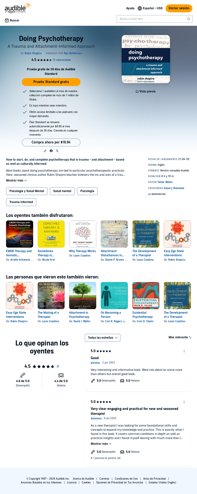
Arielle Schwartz (20, 259)
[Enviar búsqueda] (189, 19)
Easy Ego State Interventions (174, 253)
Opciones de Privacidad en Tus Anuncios (119, 482)
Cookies (86, 482)
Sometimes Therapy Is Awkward (45, 255)
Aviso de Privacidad (154, 478)
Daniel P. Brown (114, 259)
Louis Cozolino (81, 255)
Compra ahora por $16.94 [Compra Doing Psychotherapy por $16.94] (51, 142)
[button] (45, 150)
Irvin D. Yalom (145, 321)
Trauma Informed (21, 202)
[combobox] (154, 19)
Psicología (87, 191)
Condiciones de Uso (126, 478)
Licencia (71, 482)
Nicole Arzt (48, 259)
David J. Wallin (81, 321)
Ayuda (130, 8)
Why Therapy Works (82, 251)
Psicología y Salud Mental (26, 191)
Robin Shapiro (176, 259)
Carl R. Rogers (113, 321)
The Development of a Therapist (144, 253)
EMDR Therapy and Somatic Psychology (19, 255)
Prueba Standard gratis (51, 82)
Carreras (104, 478)
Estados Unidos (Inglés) (162, 482)
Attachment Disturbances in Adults (111, 255)
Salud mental (62, 191)
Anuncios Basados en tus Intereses (41, 482)
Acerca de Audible (83, 478)
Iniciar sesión (179, 8)
